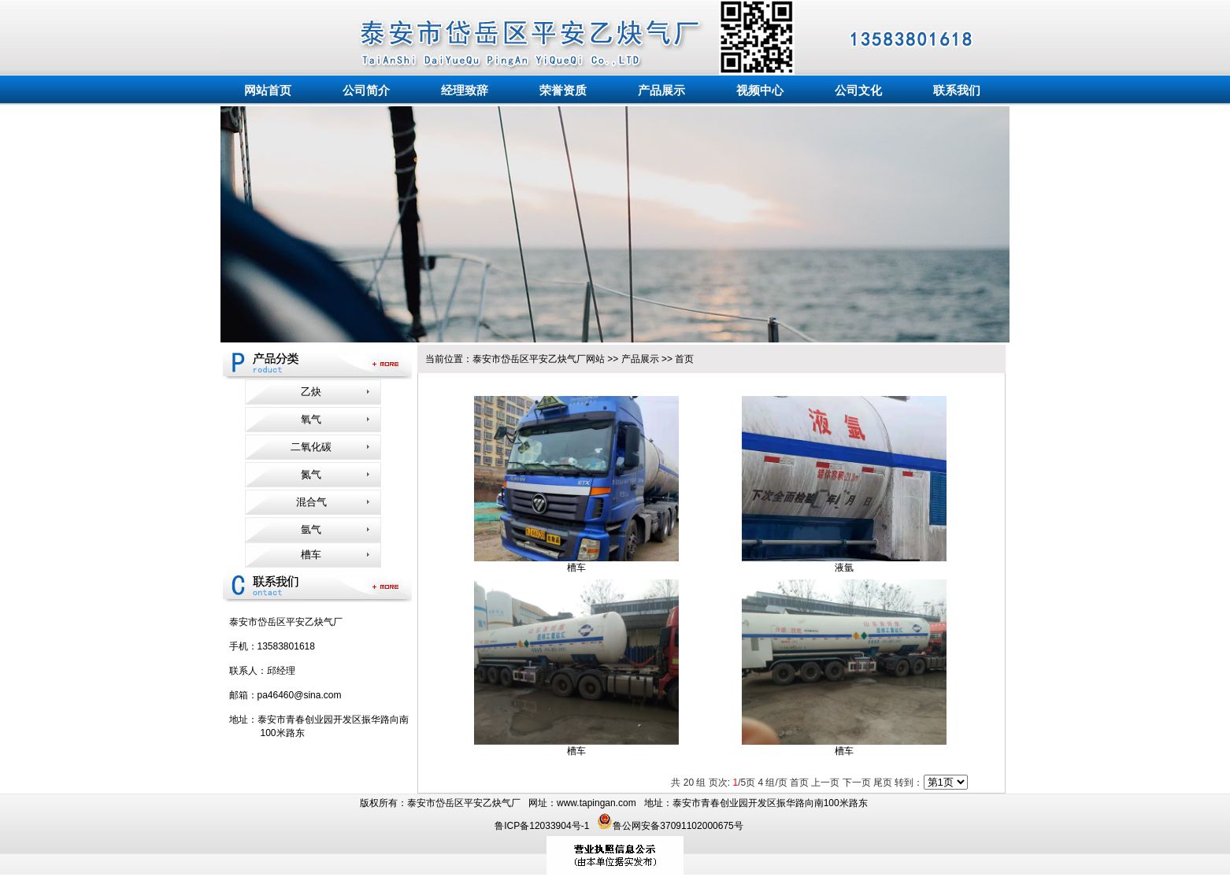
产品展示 (640, 358)
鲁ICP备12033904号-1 (543, 825)
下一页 (857, 782)
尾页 (882, 782)
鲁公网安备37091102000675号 (670, 825)
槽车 (576, 567)
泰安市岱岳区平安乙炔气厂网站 (538, 358)
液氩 (844, 567)
